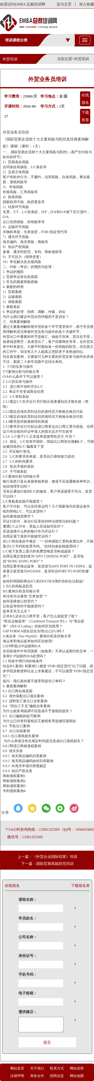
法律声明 (17, 1076)
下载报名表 (80, 886)
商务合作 (37, 1076)
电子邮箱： (27, 993)
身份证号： (27, 956)
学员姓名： (27, 918)
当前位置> (65, 59)
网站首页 (17, 1068)
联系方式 (57, 1068)
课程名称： (27, 900)
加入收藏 (86, 4)
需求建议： (27, 1012)
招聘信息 (57, 1076)
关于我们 (37, 1068)
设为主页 (64, 4)
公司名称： (27, 937)
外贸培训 (81, 59)
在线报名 (85, 99)
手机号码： (27, 974)
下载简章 (85, 116)
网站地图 (77, 1076)
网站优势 (77, 1068)
